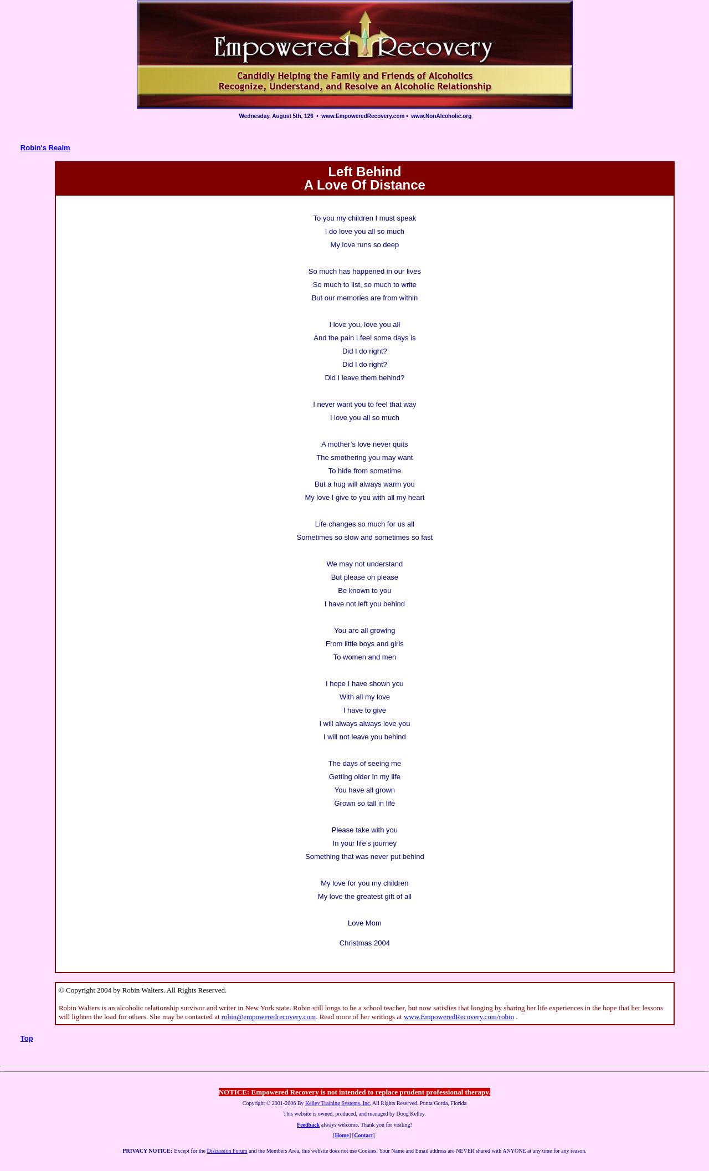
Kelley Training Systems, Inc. (338, 1103)
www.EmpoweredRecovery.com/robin (459, 1017)
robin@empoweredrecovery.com (269, 1017)
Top (26, 1038)
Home (342, 1135)
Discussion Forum (227, 1151)
